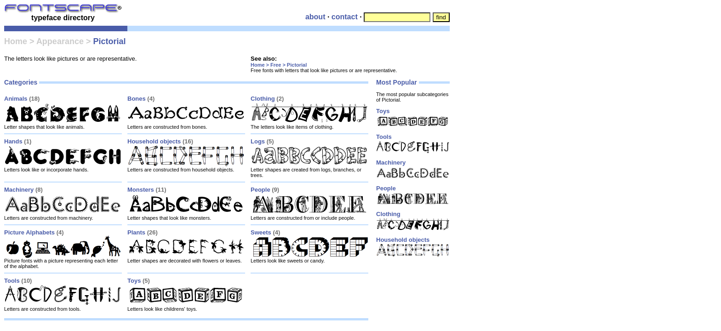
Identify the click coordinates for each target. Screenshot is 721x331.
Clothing (263, 98)
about (315, 17)
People (260, 189)
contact (345, 17)
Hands (13, 141)
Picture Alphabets (29, 232)
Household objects (154, 141)
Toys (134, 280)
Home (15, 41)
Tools (12, 280)
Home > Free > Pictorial (279, 65)
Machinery (19, 189)
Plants (136, 232)
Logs (258, 141)
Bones (136, 98)
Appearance (60, 41)
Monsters (140, 189)
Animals (16, 98)
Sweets (261, 232)
